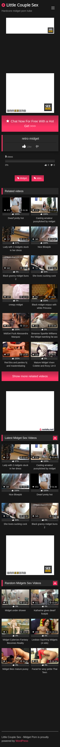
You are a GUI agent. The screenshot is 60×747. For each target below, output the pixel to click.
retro (37, 178)
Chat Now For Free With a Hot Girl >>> (30, 124)
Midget (22, 178)
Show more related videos (30, 376)
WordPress (22, 741)
